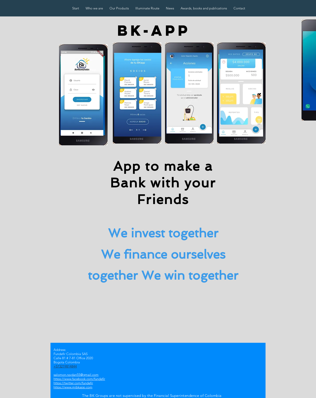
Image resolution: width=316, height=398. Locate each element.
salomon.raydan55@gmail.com (76, 375)
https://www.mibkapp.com (73, 387)
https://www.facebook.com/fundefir (79, 379)
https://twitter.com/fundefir (73, 383)
